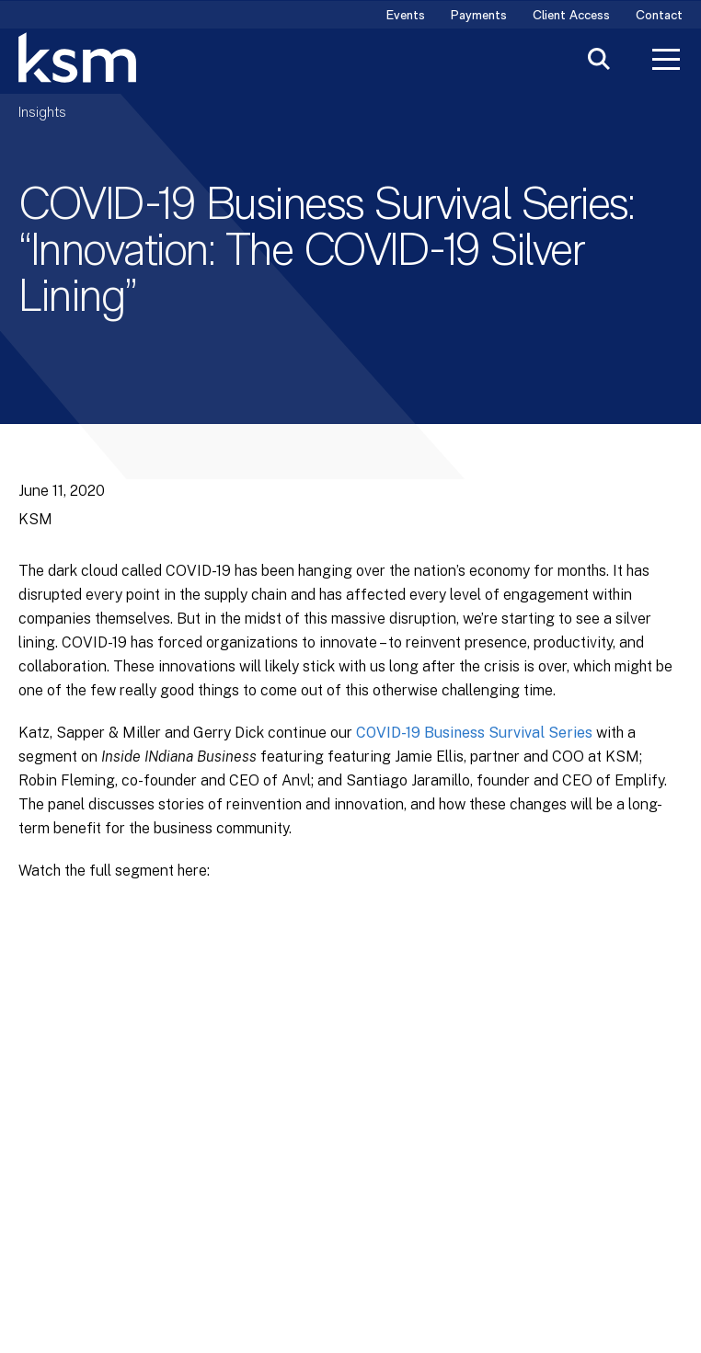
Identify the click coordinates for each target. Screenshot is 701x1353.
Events (405, 16)
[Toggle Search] (599, 61)
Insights (42, 113)
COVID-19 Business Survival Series (474, 732)
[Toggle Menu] (666, 61)
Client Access (571, 16)
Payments (479, 16)
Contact (659, 16)
